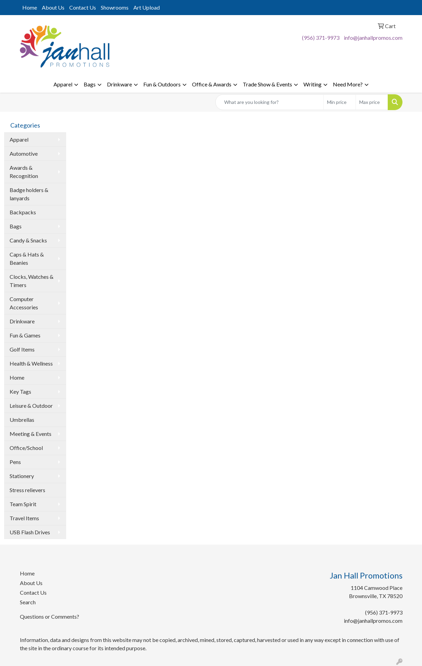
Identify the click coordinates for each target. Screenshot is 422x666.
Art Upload (146, 7)
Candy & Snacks (28, 240)
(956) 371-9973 (320, 37)
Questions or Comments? (49, 616)
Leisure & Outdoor (31, 405)
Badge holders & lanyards (29, 194)
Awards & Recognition (24, 171)
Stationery (22, 476)
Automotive (24, 153)
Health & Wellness (31, 363)
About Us (53, 7)
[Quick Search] (269, 102)
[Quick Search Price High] (371, 102)
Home (29, 7)
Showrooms (115, 7)
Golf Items (22, 349)
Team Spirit (23, 504)
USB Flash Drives (30, 532)
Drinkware (119, 84)
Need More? (348, 84)
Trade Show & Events (267, 84)
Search (28, 602)
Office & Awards (211, 84)
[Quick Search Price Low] (339, 102)
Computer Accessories (24, 303)
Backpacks (23, 212)
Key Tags (20, 391)
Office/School (26, 447)
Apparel (62, 84)
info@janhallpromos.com (373, 37)
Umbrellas (22, 419)
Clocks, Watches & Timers (31, 280)
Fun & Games (25, 335)
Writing (312, 84)
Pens (15, 462)
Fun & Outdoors (162, 84)
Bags (90, 84)
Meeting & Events (30, 433)
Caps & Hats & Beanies (27, 258)
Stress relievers (27, 490)
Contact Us (82, 7)
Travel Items (24, 518)
